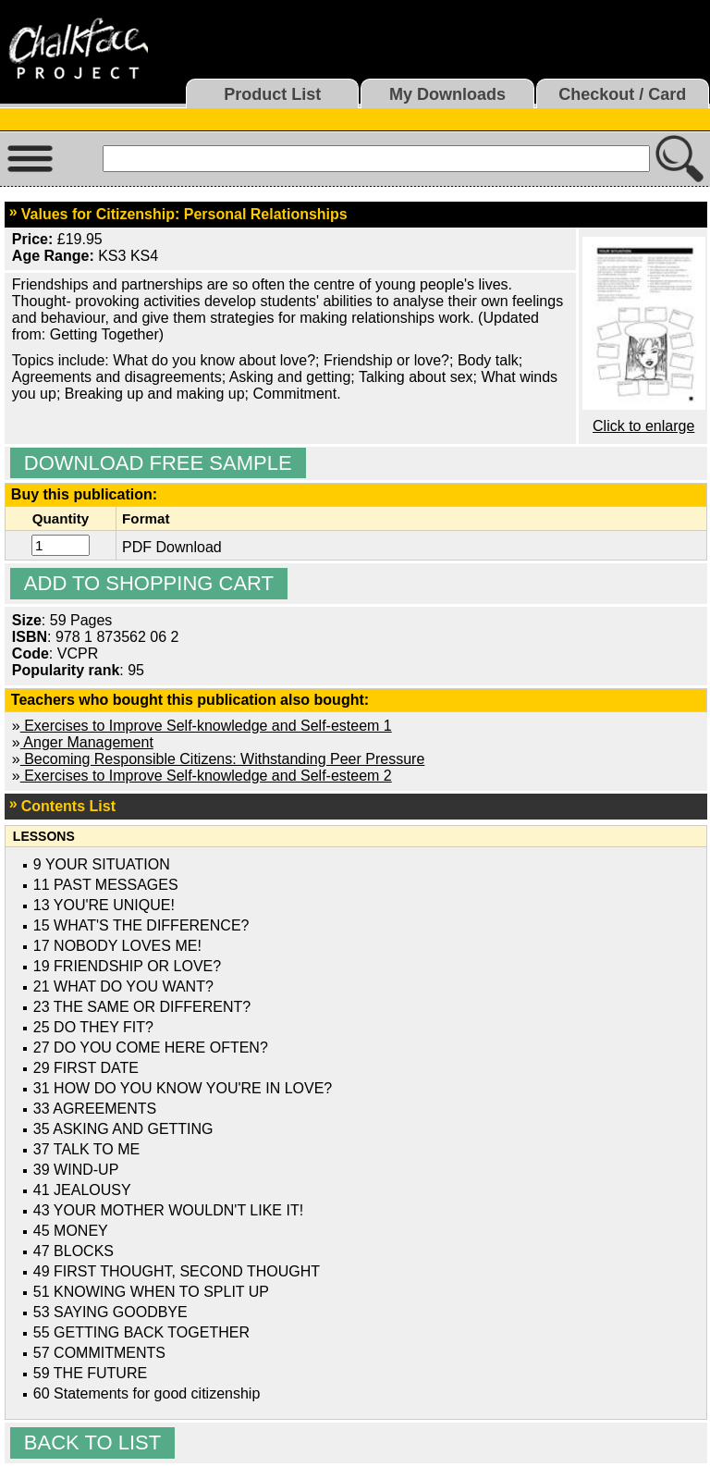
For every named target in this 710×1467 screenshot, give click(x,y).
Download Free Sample (158, 463)
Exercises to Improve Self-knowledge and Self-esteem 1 (206, 726)
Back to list (92, 1442)
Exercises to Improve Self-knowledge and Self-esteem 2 (206, 775)
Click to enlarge (643, 426)
